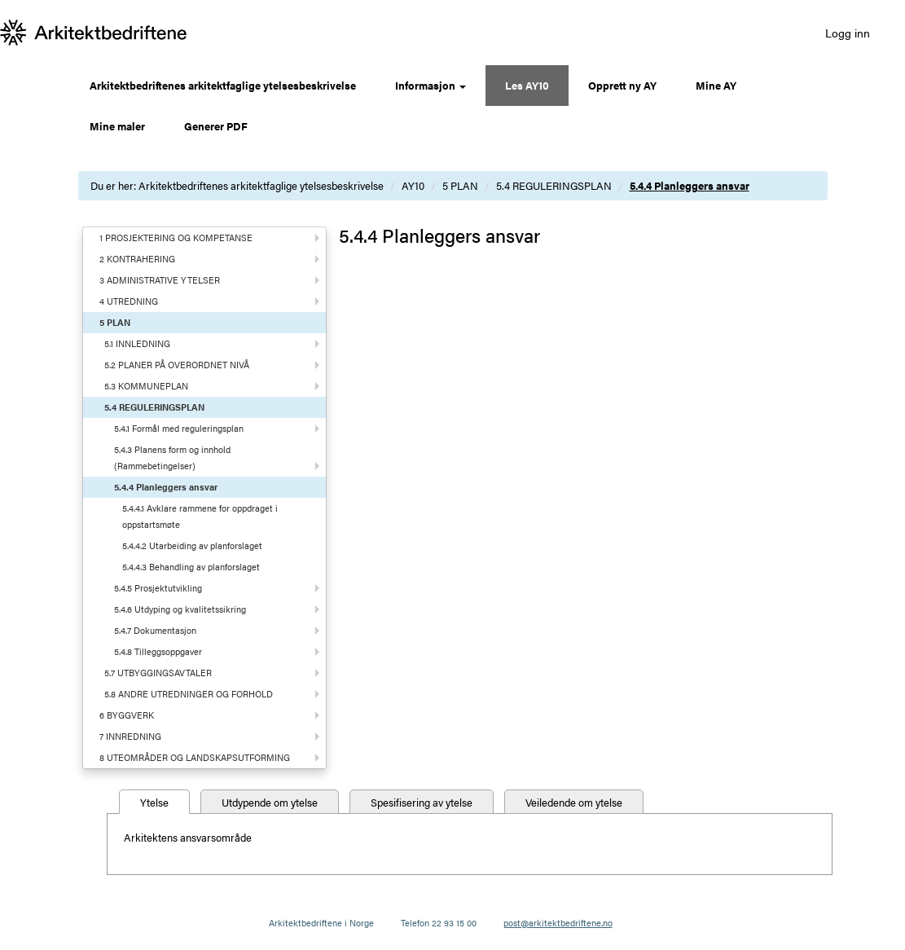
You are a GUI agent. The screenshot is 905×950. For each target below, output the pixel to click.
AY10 (413, 185)
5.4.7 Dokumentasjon (155, 630)
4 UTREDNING (128, 301)
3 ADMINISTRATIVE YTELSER (159, 280)
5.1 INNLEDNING (137, 343)
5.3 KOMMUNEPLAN (146, 386)
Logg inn (847, 32)
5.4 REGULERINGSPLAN (554, 185)
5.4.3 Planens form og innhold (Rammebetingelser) (172, 457)
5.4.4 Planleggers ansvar (689, 185)
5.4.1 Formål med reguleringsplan (179, 428)
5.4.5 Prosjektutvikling (158, 588)
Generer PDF (216, 126)
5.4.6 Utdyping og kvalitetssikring (180, 609)
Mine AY (716, 85)
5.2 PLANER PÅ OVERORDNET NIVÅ (176, 364)
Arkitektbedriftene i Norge (321, 923)
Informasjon (430, 85)
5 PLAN (460, 185)
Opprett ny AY (622, 85)
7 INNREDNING (130, 736)
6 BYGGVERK (126, 715)
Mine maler (117, 126)
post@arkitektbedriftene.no (558, 923)
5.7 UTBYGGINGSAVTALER (158, 672)
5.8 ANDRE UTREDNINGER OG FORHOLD (188, 694)
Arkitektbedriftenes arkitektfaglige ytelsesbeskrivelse (223, 85)
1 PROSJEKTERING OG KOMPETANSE (176, 237)
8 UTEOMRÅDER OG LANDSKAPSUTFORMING (194, 757)
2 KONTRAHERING (137, 259)
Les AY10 (527, 85)
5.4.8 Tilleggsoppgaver (158, 651)
